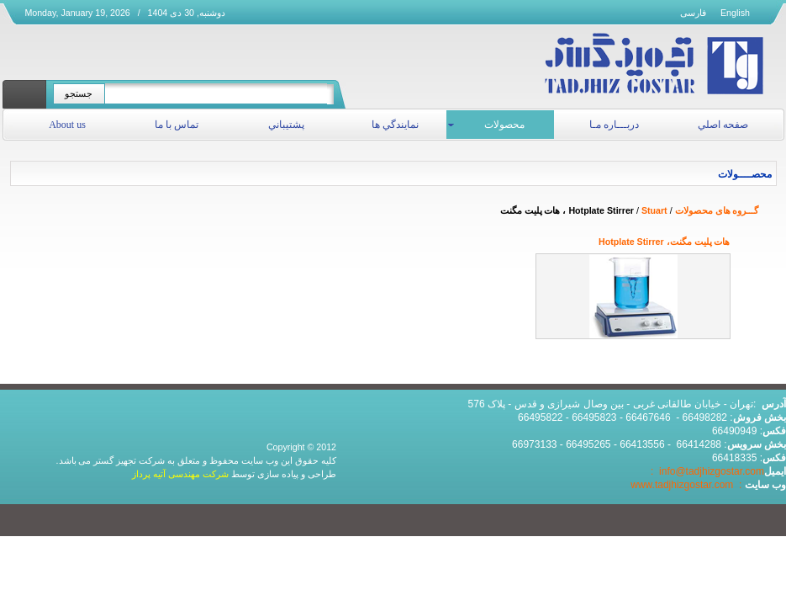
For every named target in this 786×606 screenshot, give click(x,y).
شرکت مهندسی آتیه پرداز (180, 474)
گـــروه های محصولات (717, 210)
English (735, 13)
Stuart (654, 210)
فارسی (693, 13)
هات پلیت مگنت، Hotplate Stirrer (664, 242)
